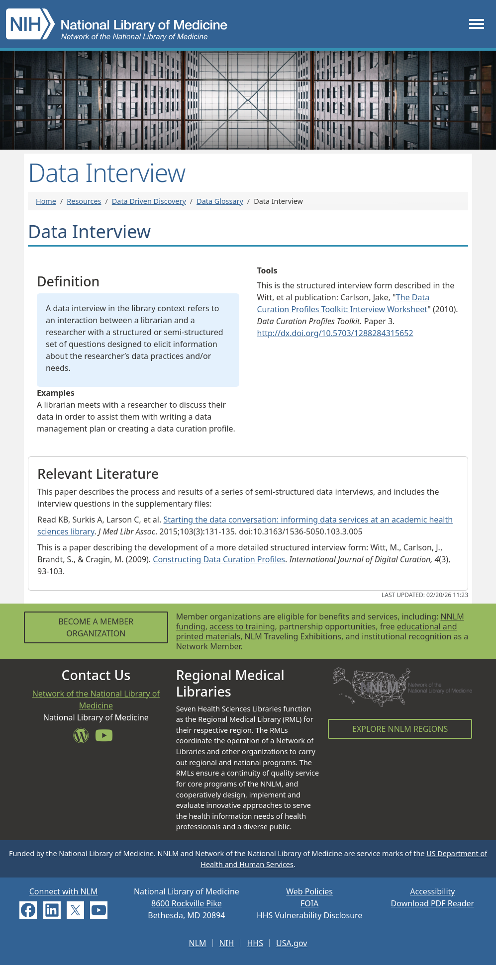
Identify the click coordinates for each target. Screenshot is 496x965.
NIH (226, 943)
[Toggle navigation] (476, 24)
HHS (255, 943)
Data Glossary (220, 201)
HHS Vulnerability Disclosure (309, 915)
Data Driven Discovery (149, 201)
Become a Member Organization (95, 627)
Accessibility (432, 891)
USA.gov (291, 943)
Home (46, 201)
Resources (84, 201)
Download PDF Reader (433, 903)
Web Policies (309, 891)
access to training (242, 626)
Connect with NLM (63, 891)
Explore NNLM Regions (400, 728)
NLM (197, 943)
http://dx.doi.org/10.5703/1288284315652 (335, 333)
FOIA (309, 903)
